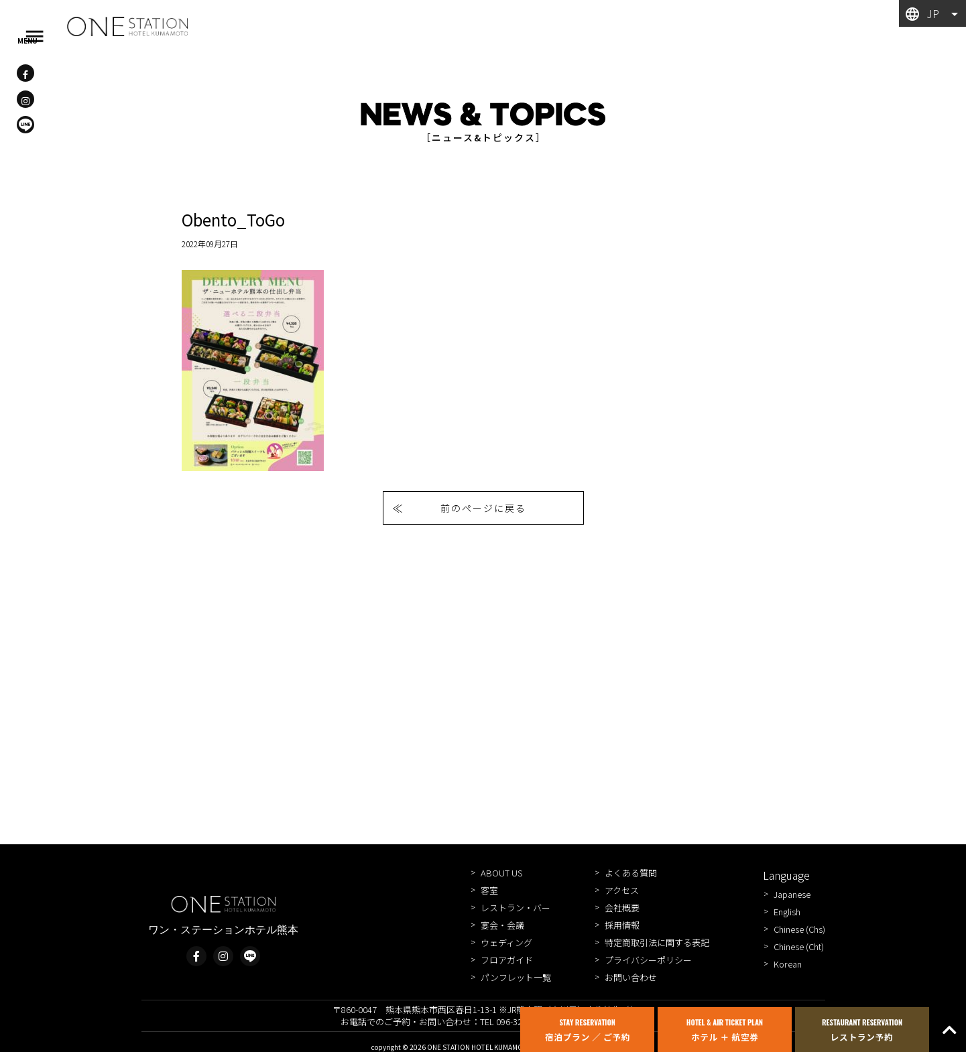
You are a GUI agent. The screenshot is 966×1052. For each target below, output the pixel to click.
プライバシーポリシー (648, 960)
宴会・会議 (502, 925)
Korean (788, 964)
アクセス (622, 890)
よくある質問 (631, 872)
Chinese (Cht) (799, 946)
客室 (489, 890)
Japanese (792, 894)
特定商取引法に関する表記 (657, 942)
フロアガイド (507, 960)
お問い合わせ (631, 977)
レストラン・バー (515, 907)
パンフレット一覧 (516, 977)
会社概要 (622, 907)
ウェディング (506, 942)
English (787, 911)
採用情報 (622, 925)
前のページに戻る (483, 508)
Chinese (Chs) (799, 929)
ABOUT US (501, 872)
